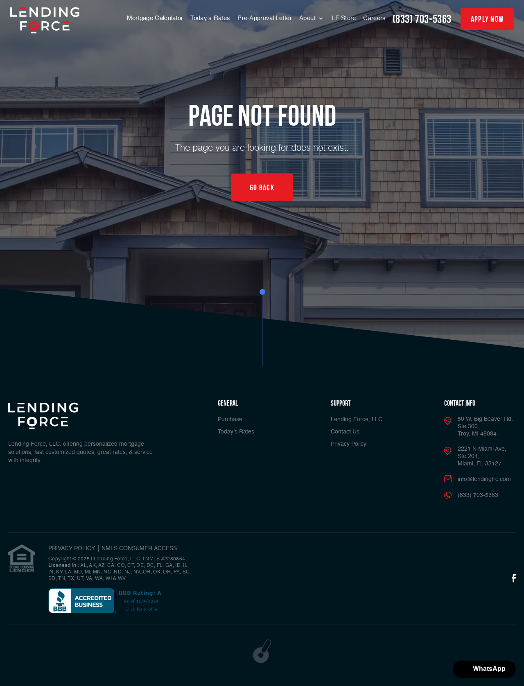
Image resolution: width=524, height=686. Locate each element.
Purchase (230, 419)
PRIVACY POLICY (71, 548)
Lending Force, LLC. (357, 419)
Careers (374, 18)
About (308, 18)
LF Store (344, 18)
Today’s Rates (210, 18)
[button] (484, 669)
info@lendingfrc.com (484, 479)
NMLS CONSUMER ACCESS (139, 548)
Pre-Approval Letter (264, 18)
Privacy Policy (348, 444)
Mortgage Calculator (155, 18)
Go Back (262, 187)
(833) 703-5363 (422, 19)
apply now (487, 18)
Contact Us (345, 432)
